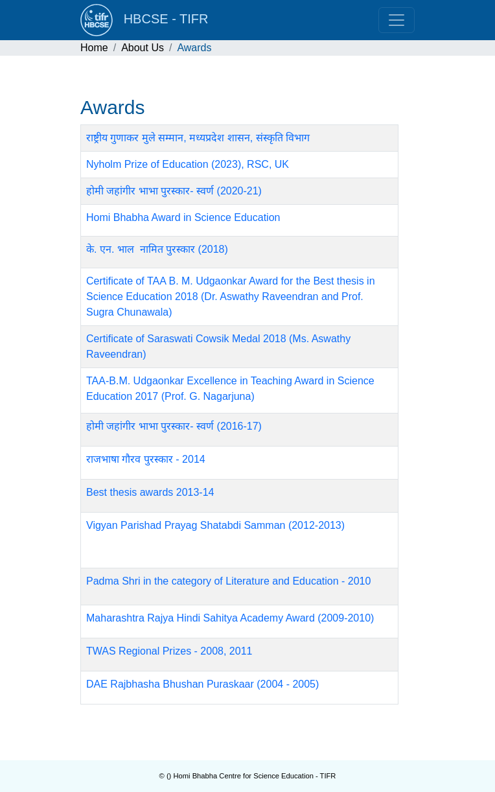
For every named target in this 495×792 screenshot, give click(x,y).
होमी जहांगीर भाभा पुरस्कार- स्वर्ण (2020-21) (174, 190)
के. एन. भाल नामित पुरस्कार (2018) (157, 249)
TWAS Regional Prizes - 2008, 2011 (169, 651)
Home (94, 47)
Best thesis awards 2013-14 (150, 492)
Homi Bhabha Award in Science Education (183, 217)
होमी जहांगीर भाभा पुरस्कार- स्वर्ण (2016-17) (174, 426)
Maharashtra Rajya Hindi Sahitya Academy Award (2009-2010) (230, 617)
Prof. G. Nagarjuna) (210, 396)
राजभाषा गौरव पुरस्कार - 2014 (145, 459)
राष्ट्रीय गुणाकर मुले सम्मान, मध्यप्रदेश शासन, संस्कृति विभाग (198, 137)
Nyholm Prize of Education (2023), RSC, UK (187, 164)
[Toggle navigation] (396, 20)
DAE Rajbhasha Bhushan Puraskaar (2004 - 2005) (202, 684)
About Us (142, 47)
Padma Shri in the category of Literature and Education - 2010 (228, 581)
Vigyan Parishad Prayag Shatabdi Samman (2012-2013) (215, 525)
